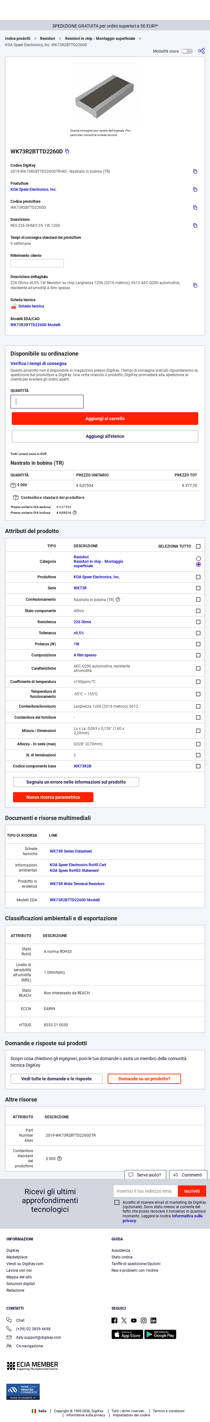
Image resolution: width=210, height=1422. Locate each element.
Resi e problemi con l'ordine (135, 1270)
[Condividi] (201, 51)
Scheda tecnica (27, 306)
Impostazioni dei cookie (131, 1415)
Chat (15, 1321)
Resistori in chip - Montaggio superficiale (100, 38)
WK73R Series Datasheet (71, 851)
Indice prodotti (17, 38)
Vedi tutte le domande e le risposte (56, 1078)
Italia (39, 1411)
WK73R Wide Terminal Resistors (77, 884)
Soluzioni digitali (20, 1284)
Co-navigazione (24, 1347)
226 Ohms (82, 622)
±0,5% (79, 633)
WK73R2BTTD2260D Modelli (35, 325)
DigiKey (12, 1250)
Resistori (47, 38)
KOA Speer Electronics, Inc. (33, 189)
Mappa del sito (19, 1277)
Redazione (15, 1290)
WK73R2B (82, 766)
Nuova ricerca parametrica (53, 797)
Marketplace (16, 1257)
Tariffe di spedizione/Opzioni (136, 1264)
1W (76, 644)
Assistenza (121, 1250)
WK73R (80, 588)
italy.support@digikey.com (33, 1338)
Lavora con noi (19, 1270)
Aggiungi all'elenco (105, 436)
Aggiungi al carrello (105, 418)
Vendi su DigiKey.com (25, 1264)
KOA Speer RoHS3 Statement (74, 870)
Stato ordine (122, 1257)
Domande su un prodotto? (144, 1078)
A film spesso (85, 655)
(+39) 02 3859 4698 (28, 1329)
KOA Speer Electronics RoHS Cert (78, 865)
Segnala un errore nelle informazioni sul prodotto (76, 782)
